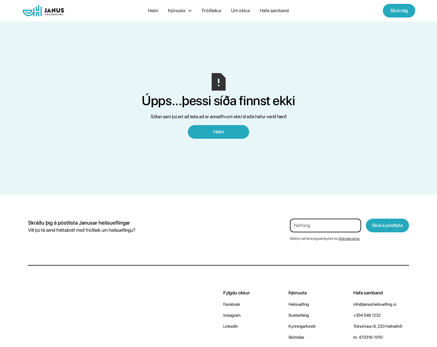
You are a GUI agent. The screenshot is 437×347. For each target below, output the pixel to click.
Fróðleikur (211, 10)
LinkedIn (230, 326)
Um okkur (240, 10)
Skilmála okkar (349, 238)
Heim (153, 10)
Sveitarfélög (298, 315)
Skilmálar (296, 337)
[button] (180, 11)
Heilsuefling (298, 304)
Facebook (231, 304)
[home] (63, 10)
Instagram (232, 315)
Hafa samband (274, 10)
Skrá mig (399, 10)
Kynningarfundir (302, 326)
